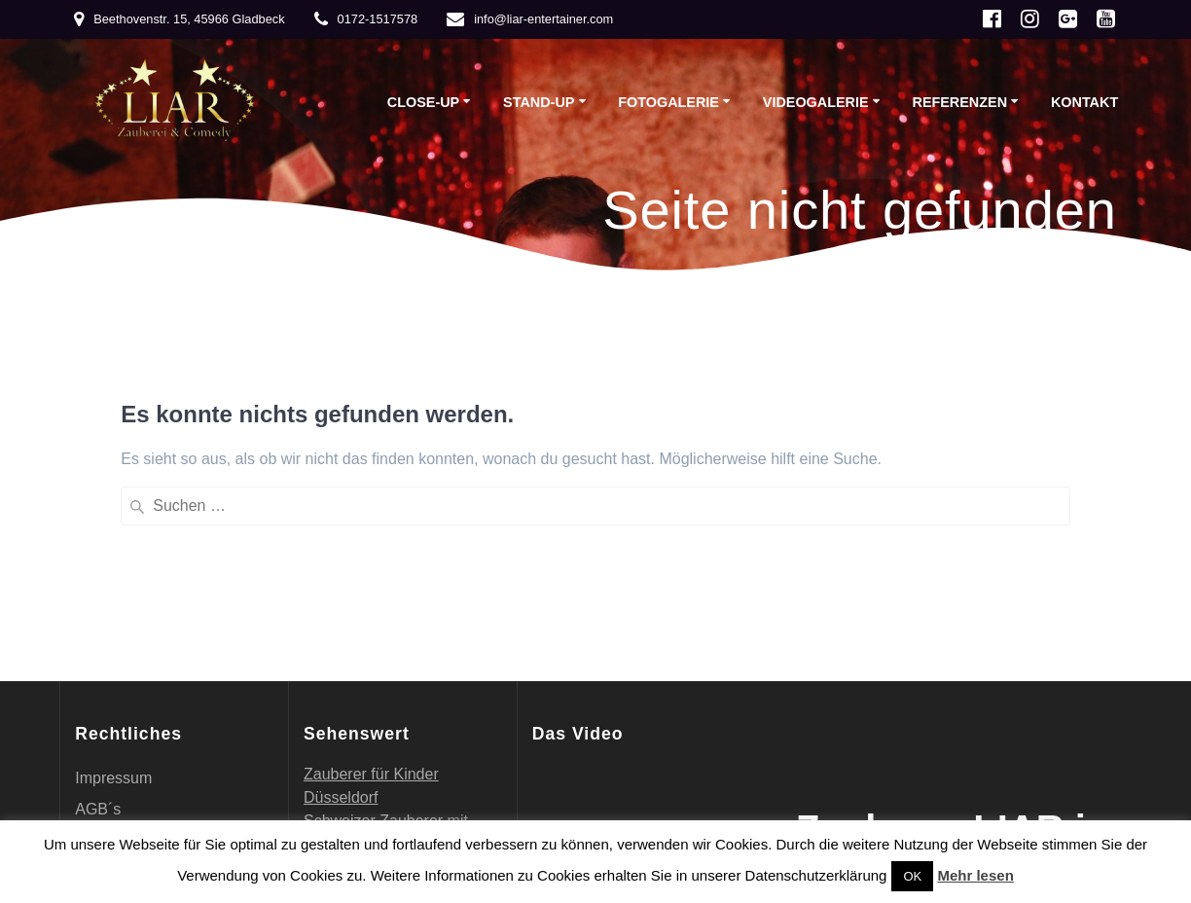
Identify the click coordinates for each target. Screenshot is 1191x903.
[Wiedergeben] (557, 634)
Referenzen (959, 102)
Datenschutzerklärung (151, 619)
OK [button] (912, 876)
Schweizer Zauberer (373, 600)
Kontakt (1084, 102)
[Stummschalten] (689, 634)
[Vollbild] (712, 634)
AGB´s (98, 588)
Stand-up (538, 102)
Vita (88, 681)
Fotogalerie (668, 102)
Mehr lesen (975, 875)
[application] (631, 598)
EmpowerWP (1049, 728)
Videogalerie (816, 102)
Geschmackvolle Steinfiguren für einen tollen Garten (398, 716)
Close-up (423, 102)
